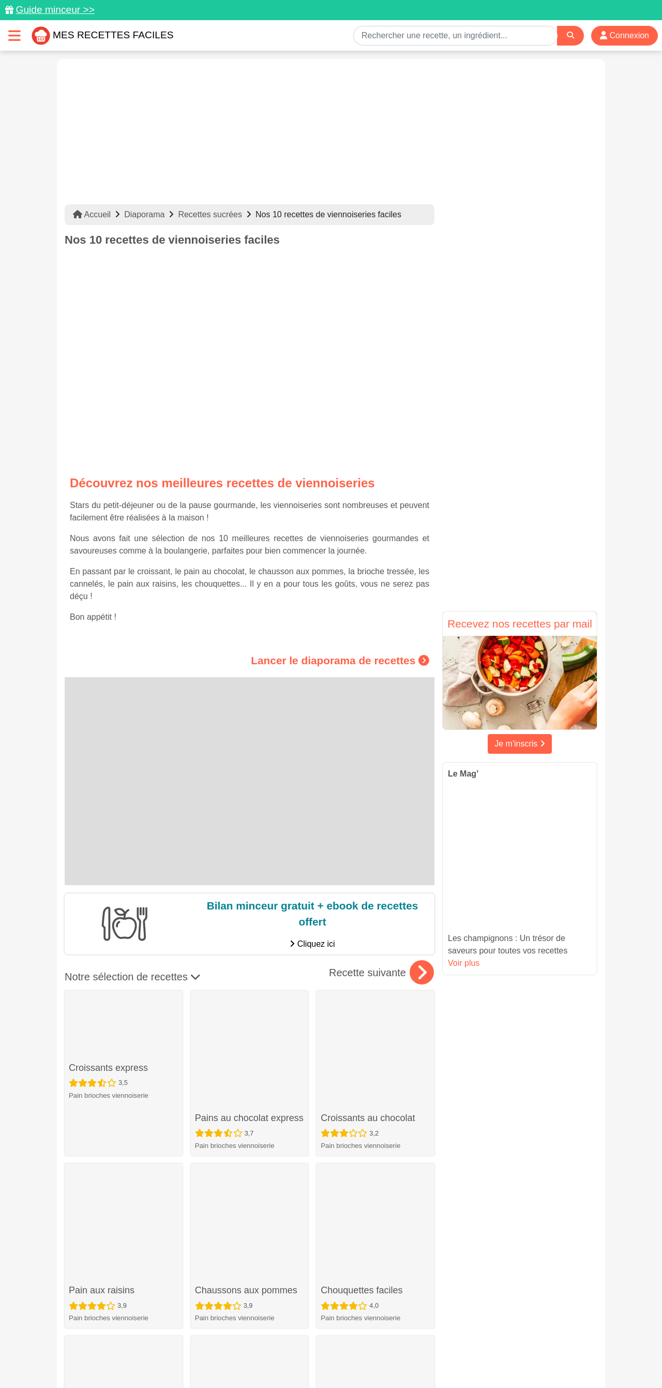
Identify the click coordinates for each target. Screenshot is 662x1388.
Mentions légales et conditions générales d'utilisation (320, 1347)
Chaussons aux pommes (246, 1080)
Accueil (92, 214)
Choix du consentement (341, 1358)
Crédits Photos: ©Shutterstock (239, 1358)
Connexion (624, 35)
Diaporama (144, 214)
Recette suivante (381, 972)
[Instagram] (371, 1328)
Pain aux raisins (101, 1080)
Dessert (206, 1175)
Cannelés (214, 1147)
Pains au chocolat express (249, 1013)
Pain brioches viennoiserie (108, 1040)
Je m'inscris (519, 743)
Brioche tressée (353, 1147)
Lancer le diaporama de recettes (340, 660)
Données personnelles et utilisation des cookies (145, 1347)
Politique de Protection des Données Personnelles (499, 1347)
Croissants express (108, 1013)
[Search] (570, 35)
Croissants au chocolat (368, 1013)
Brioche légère (225, 1226)
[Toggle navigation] (14, 35)
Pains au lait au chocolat (119, 1226)
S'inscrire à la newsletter (432, 1358)
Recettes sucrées (210, 214)
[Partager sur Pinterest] (292, 1328)
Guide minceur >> (55, 9)
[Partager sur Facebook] (332, 1328)
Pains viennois (351, 1226)
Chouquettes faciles (361, 1080)
